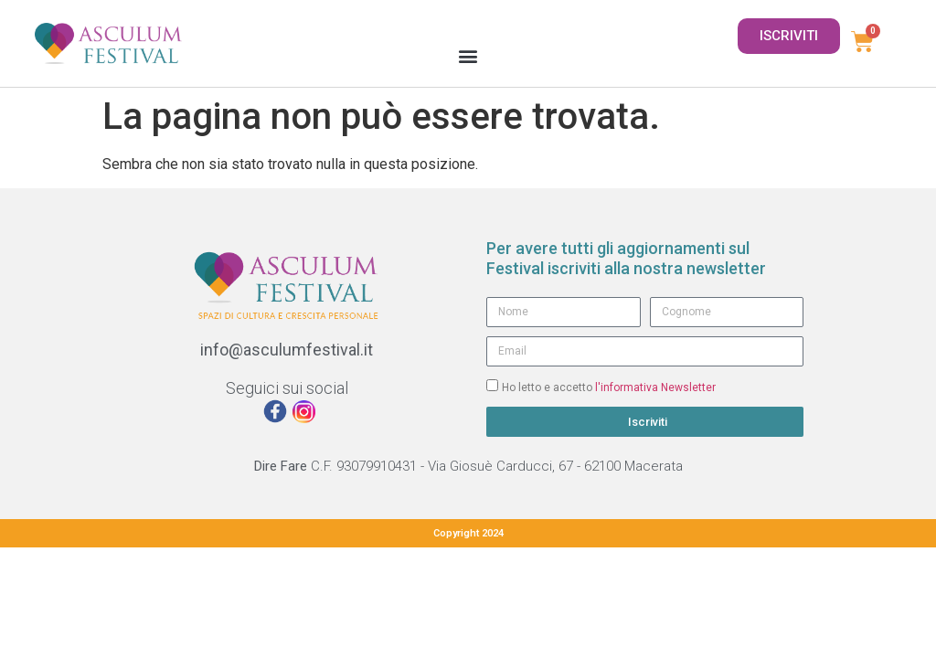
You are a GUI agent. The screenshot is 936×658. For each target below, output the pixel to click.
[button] (467, 55)
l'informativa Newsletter (655, 386)
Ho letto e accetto (609, 386)
